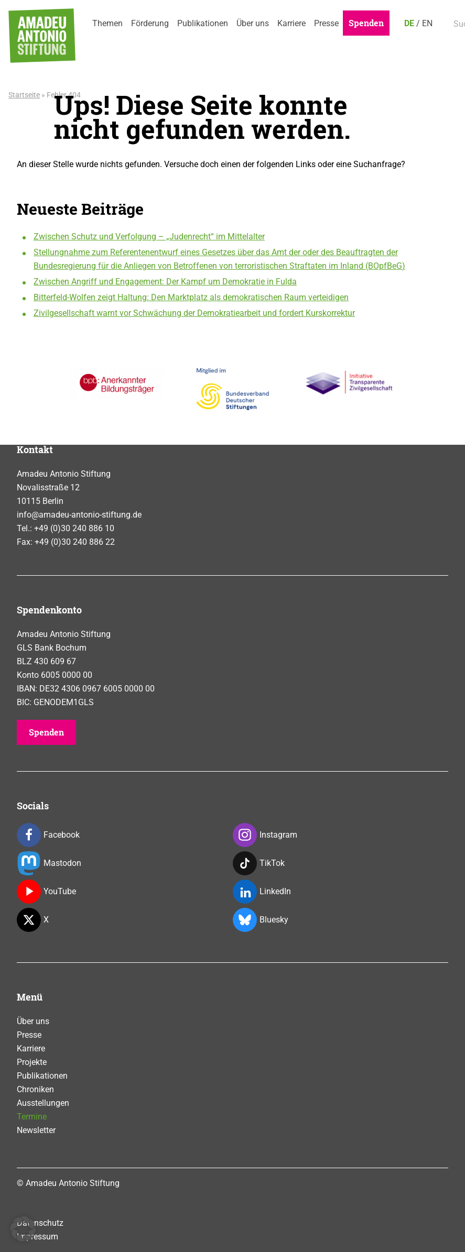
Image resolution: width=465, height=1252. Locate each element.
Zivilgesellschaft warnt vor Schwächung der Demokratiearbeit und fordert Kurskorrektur (194, 313)
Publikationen (202, 23)
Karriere (291, 23)
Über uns (252, 23)
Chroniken (35, 1089)
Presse (326, 23)
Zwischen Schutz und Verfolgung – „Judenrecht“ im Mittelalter (149, 236)
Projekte (32, 1062)
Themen (107, 23)
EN (427, 23)
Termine (32, 1117)
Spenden (366, 22)
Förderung (150, 23)
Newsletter (36, 1130)
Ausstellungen (43, 1103)
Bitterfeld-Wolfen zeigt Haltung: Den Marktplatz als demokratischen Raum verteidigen (191, 297)
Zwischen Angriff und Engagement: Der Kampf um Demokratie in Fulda (165, 282)
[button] (23, 1229)
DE (409, 23)
